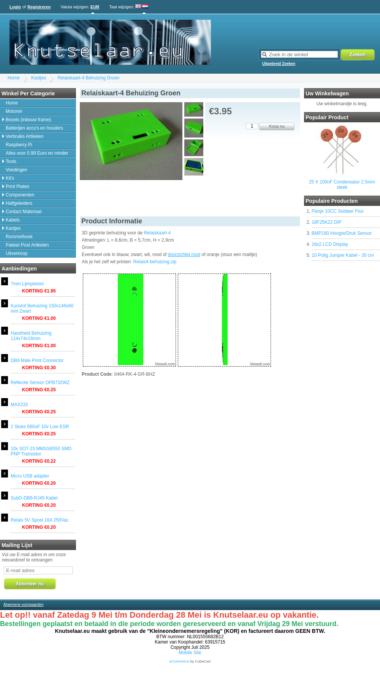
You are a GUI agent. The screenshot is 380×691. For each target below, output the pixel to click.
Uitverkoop (16, 253)
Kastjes (38, 78)
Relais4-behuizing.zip (154, 261)
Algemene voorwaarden (23, 604)
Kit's (10, 178)
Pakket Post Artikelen (27, 245)
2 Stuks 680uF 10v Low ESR (40, 426)
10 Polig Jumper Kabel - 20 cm (343, 255)
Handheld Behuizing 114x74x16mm (31, 335)
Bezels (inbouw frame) (28, 119)
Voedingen (16, 169)
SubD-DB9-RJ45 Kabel (34, 498)
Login (15, 7)
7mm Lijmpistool (27, 283)
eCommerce (179, 661)
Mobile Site (190, 652)
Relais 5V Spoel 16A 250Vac (40, 520)
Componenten (20, 195)
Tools (11, 161)
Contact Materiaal (23, 211)
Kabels (13, 220)
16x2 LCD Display (330, 244)
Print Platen (17, 186)
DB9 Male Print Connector (37, 360)
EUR (94, 7)
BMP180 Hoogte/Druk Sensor (342, 233)
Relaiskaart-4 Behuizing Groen (88, 78)
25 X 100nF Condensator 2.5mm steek (342, 184)
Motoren (14, 111)
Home (14, 78)
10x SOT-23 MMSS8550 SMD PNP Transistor (41, 451)
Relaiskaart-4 (157, 233)
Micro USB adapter (30, 476)
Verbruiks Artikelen (24, 136)
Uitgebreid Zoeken (278, 64)
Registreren (39, 7)
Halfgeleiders (19, 203)
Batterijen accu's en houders (34, 128)
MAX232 (19, 404)
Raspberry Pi (19, 144)
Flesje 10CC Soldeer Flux (338, 211)
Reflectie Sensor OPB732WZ (40, 382)
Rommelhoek (19, 236)
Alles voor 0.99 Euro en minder (37, 153)
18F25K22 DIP (327, 222)
